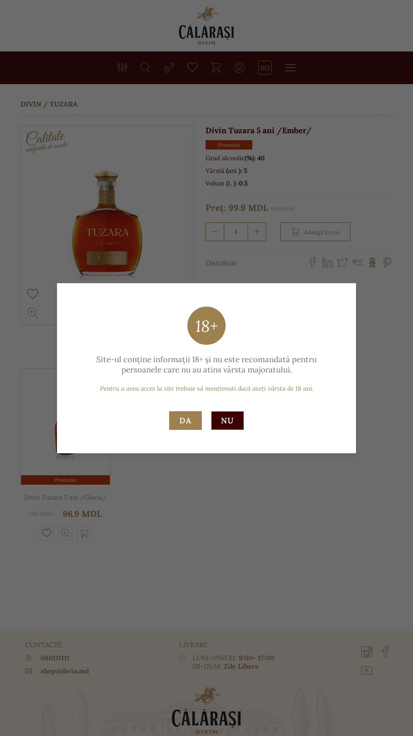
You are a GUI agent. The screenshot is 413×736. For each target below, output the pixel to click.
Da (185, 420)
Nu (227, 420)
